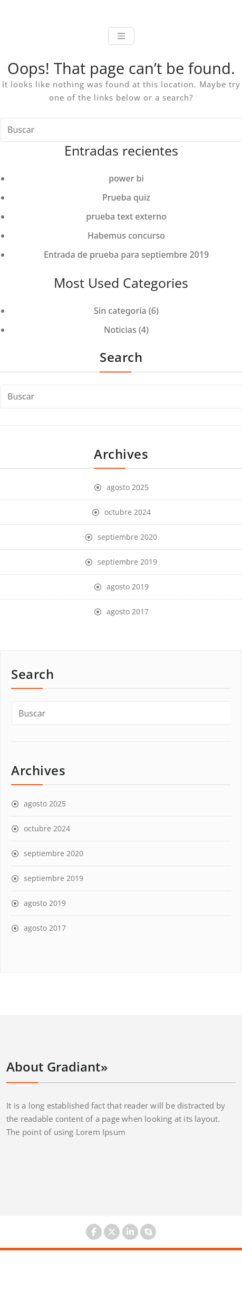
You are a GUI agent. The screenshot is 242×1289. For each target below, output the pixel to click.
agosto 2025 (128, 487)
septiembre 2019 (127, 562)
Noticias (120, 329)
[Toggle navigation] (121, 36)
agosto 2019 (128, 587)
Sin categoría (120, 310)
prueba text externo (126, 216)
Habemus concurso (126, 235)
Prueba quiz (126, 197)
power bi (126, 178)
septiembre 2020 (127, 537)
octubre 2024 (127, 512)
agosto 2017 (128, 611)
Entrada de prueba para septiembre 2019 (126, 254)
